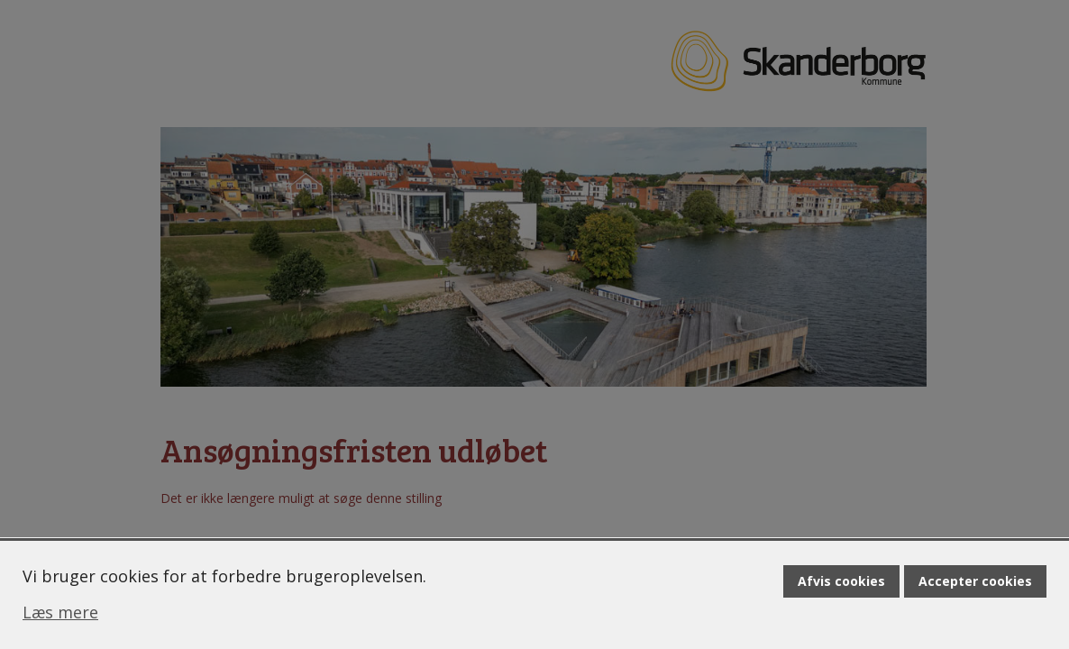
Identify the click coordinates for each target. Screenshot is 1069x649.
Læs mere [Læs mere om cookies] (60, 612)
